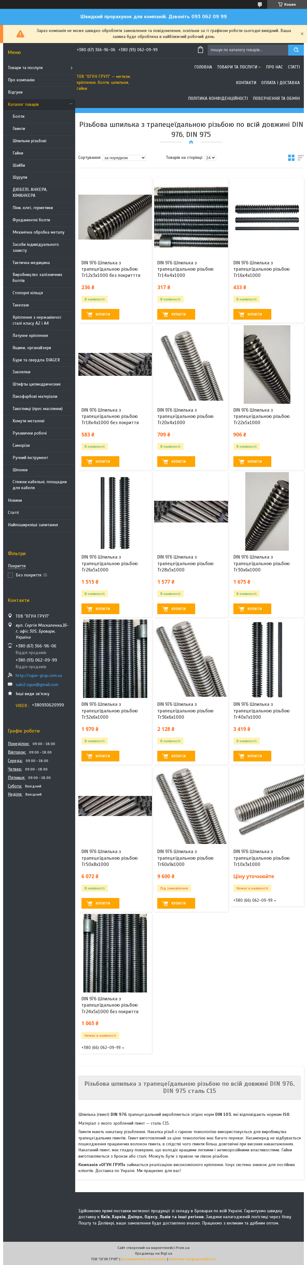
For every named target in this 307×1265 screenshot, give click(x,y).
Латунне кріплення (30, 335)
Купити (103, 314)
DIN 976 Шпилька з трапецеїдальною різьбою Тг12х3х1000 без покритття (110, 269)
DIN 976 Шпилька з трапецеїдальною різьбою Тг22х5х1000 (261, 416)
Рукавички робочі (30, 433)
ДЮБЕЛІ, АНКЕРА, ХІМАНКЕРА (30, 192)
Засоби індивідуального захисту (36, 247)
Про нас (274, 67)
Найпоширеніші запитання (33, 524)
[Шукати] (296, 50)
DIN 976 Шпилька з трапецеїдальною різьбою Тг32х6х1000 (109, 710)
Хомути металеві (28, 421)
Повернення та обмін (276, 98)
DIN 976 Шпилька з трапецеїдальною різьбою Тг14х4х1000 (185, 269)
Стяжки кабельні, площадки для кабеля (40, 484)
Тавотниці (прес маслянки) (38, 408)
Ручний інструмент (30, 457)
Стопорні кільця (28, 292)
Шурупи (20, 177)
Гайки (18, 153)
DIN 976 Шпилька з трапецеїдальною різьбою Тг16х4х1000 (261, 269)
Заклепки (21, 372)
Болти (18, 116)
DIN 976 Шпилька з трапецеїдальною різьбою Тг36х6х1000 (185, 710)
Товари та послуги (25, 67)
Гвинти (19, 128)
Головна (203, 67)
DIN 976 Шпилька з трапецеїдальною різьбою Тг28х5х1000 (185, 563)
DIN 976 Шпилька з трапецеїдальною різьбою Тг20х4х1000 (185, 416)
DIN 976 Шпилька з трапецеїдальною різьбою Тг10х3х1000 (261, 858)
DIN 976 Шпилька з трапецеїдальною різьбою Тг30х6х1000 (261, 563)
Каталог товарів (23, 104)
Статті (13, 512)
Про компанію (21, 80)
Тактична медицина (31, 262)
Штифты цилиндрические (37, 384)
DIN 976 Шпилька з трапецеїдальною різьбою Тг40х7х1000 (261, 710)
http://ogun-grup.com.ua (39, 675)
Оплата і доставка (280, 82)
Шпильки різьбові (29, 140)
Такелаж (21, 305)
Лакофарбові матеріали (35, 396)
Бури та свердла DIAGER (36, 360)
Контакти (246, 82)
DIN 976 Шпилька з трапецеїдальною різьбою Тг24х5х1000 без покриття (109, 1005)
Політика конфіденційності (218, 98)
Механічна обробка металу (39, 232)
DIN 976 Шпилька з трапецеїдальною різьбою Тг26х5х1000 (109, 563)
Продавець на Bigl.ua (153, 1253)
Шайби (19, 165)
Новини (15, 500)
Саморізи (21, 445)
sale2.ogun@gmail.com (37, 684)
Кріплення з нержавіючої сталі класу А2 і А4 (37, 320)
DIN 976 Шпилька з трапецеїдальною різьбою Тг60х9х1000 (185, 858)
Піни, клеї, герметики (33, 207)
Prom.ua (183, 1248)
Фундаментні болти (31, 220)
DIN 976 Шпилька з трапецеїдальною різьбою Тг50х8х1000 (109, 858)
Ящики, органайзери (32, 347)
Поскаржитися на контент (143, 1259)
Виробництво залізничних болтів (37, 277)
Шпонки (20, 470)
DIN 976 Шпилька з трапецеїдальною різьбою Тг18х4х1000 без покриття (110, 416)
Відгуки (15, 92)
